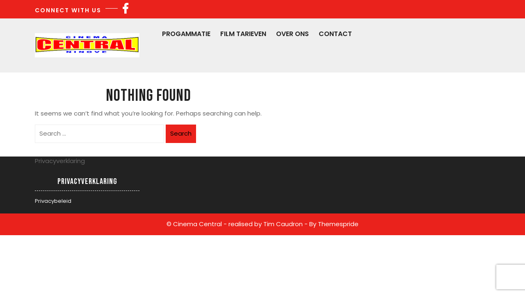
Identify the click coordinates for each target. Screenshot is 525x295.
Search (181, 133)
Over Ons (292, 34)
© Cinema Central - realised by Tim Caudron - (237, 224)
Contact (335, 34)
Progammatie (186, 34)
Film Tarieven (243, 34)
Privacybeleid (53, 201)
